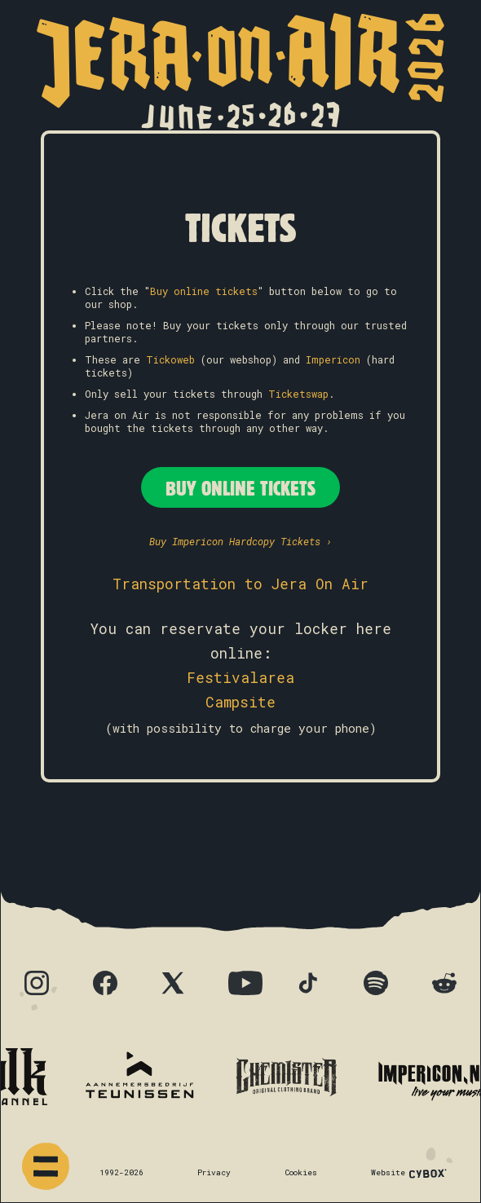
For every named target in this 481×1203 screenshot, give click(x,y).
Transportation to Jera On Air (240, 584)
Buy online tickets (204, 290)
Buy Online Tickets (240, 487)
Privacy (214, 1172)
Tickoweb (170, 359)
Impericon (333, 359)
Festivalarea (240, 677)
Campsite (240, 702)
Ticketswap (298, 393)
